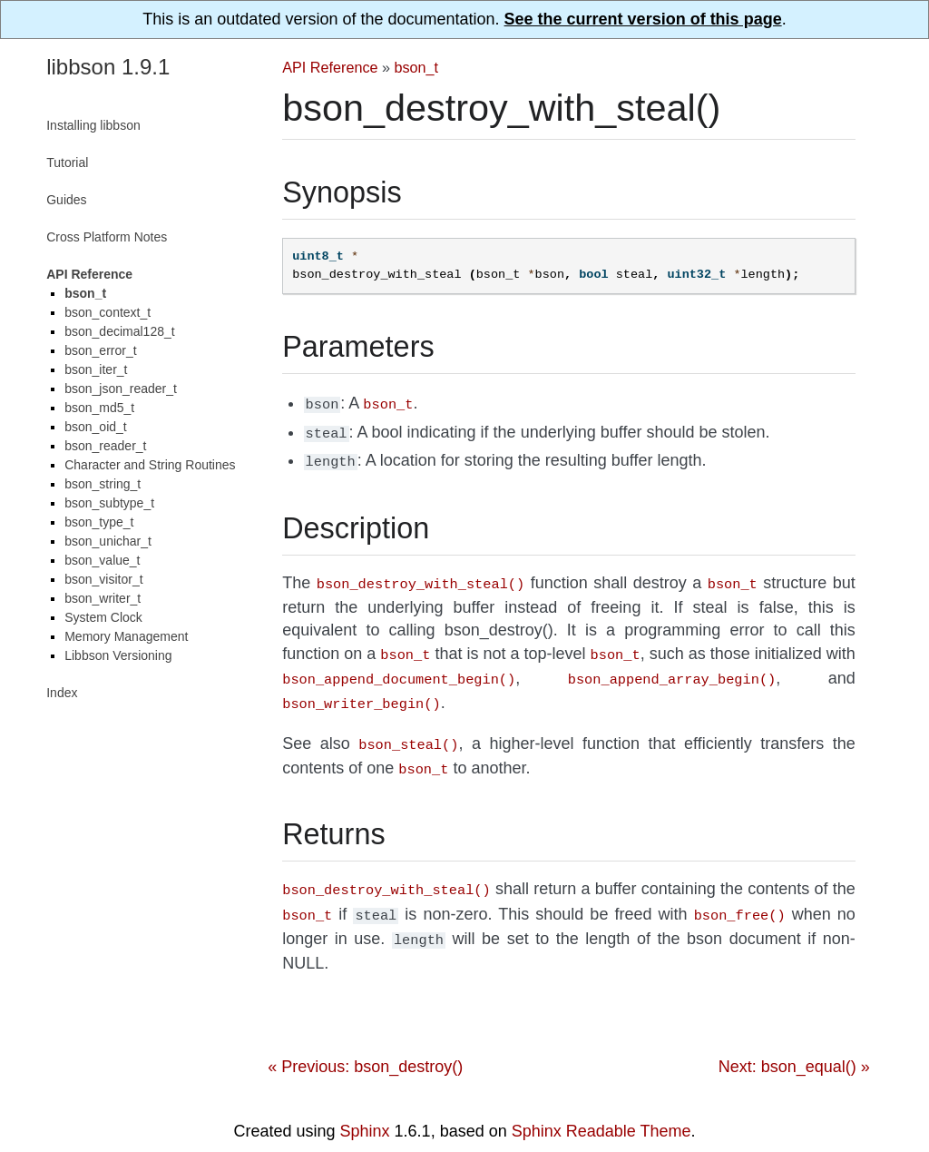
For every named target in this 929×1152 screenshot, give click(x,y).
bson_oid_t (95, 426)
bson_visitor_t (103, 579)
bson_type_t (98, 522)
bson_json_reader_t (120, 388)
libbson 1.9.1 (108, 66)
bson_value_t (102, 560)
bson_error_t (100, 350)
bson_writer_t (102, 598)
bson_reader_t (105, 445)
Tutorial (67, 162)
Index (61, 692)
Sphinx (365, 1109)
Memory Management (126, 636)
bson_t (417, 67)
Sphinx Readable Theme (601, 1109)
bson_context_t (107, 312)
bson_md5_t (99, 407)
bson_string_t (102, 484)
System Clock (103, 617)
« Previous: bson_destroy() (365, 1045)
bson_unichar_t (108, 541)
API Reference (329, 67)
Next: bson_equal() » (794, 1045)
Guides (66, 199)
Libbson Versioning (117, 655)
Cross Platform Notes (106, 237)
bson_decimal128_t (119, 331)
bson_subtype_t (109, 503)
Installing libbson (93, 125)
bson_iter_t (95, 369)
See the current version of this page (643, 19)
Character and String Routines (149, 465)
